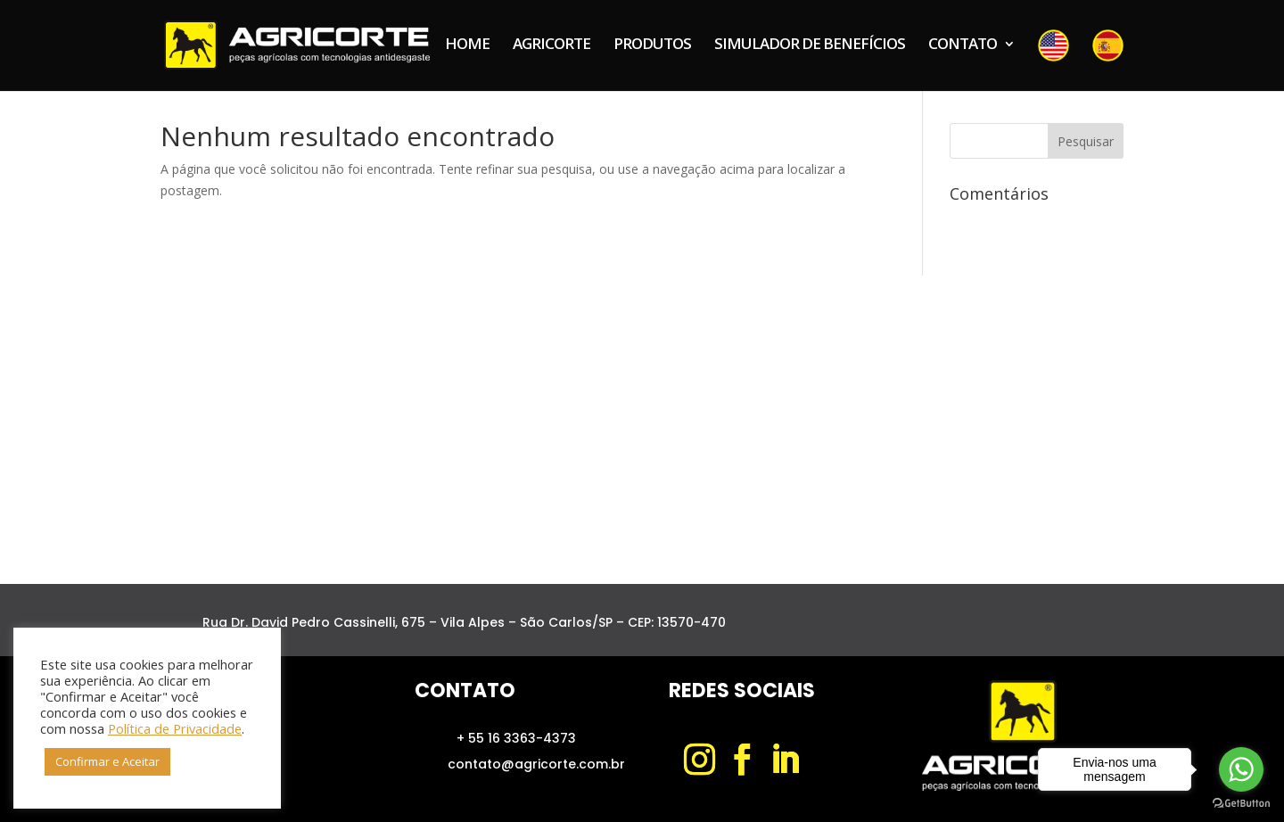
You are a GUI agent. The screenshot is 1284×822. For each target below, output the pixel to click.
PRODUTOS (652, 45)
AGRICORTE (551, 45)
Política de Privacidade (175, 728)
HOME (467, 45)
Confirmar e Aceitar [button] (107, 761)
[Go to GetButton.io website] (1241, 804)
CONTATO (962, 45)
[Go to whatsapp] (1241, 769)
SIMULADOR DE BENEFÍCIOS (809, 45)
